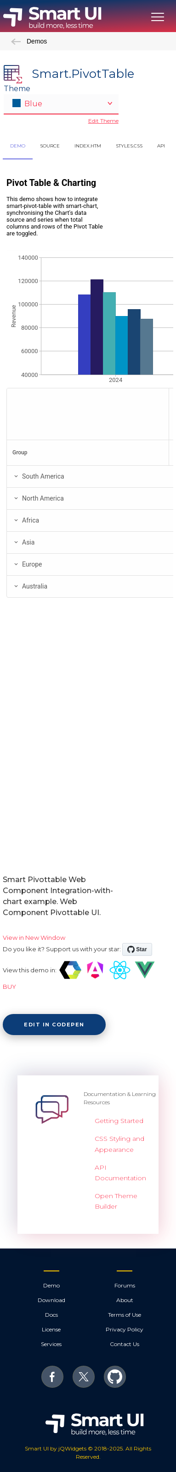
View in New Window (34, 937)
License (51, 1329)
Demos (29, 41)
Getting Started (119, 1121)
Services (51, 1344)
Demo (51, 1285)
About (124, 1300)
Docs (51, 1314)
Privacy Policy (124, 1329)
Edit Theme (103, 120)
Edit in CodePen (54, 1024)
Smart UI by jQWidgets (55, 1448)
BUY (9, 986)
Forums (124, 1285)
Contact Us (124, 1344)
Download (51, 1300)
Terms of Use (124, 1314)
